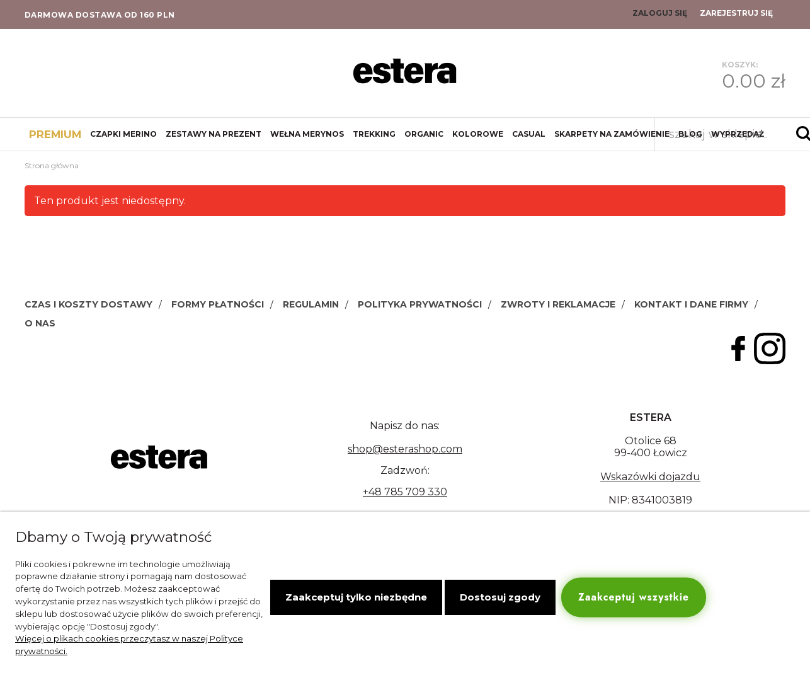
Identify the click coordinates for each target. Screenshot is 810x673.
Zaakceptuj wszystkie (634, 597)
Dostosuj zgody (500, 597)
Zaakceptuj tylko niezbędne (356, 597)
